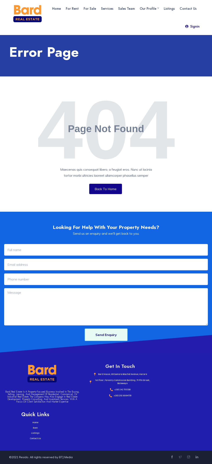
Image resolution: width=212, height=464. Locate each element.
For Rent (72, 8)
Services (107, 8)
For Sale (90, 8)
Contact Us (188, 8)
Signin (192, 26)
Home (56, 8)
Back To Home (106, 189)
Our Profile (149, 8)
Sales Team (126, 8)
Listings (169, 8)
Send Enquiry (106, 335)
